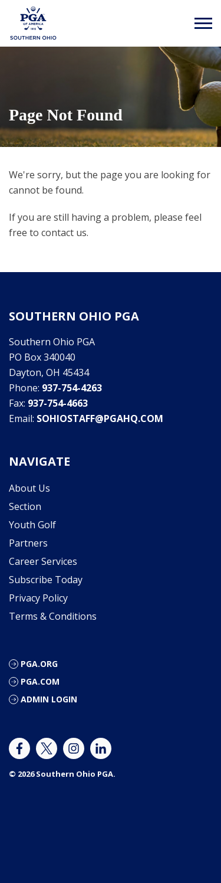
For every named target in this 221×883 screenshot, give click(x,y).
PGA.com (40, 681)
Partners (28, 543)
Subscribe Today (46, 579)
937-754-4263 (72, 387)
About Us (29, 488)
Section (25, 506)
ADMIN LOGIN (49, 699)
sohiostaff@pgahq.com (100, 418)
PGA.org (39, 663)
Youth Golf (32, 524)
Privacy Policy (38, 597)
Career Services (43, 561)
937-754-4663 (58, 403)
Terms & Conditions (53, 616)
